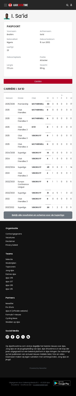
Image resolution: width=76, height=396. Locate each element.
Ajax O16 (9, 285)
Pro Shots (10, 307)
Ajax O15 (9, 289)
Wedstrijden (11, 263)
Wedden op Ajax (13, 322)
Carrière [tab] (38, 81)
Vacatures (10, 237)
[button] (67, 4)
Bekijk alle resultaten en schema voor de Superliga (38, 215)
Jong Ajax (10, 270)
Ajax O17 (9, 281)
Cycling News (11, 318)
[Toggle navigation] (6, 5)
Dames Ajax (11, 274)
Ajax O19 (9, 278)
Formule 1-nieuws (13, 314)
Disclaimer (10, 241)
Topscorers (11, 266)
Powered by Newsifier (38, 368)
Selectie (9, 259)
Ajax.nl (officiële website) (17, 311)
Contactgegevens (14, 234)
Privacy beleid (12, 245)
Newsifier (9, 303)
